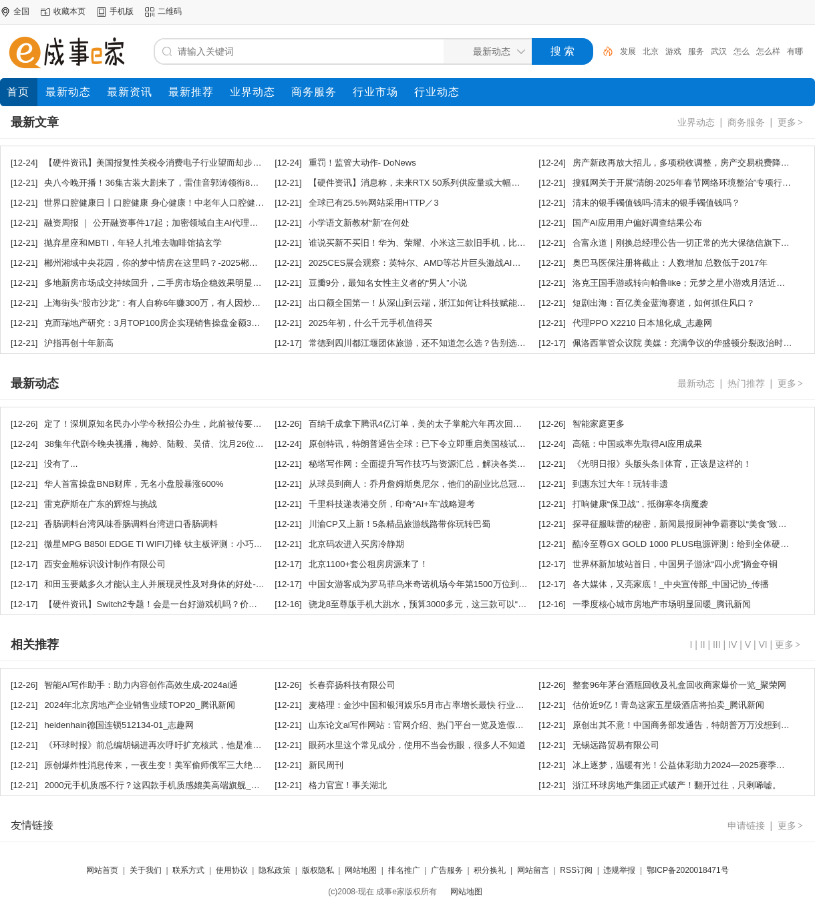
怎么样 (768, 51)
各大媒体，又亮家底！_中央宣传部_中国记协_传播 (671, 584)
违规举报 (619, 870)
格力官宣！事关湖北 (348, 785)
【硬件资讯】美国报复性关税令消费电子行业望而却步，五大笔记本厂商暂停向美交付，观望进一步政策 (244, 163)
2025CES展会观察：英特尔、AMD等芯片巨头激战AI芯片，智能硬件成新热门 (458, 263)
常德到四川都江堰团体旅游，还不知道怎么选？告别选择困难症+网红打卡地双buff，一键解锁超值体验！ (509, 343)
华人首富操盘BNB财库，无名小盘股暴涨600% (133, 484)
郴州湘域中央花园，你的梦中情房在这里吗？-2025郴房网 (155, 263)
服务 (696, 51)
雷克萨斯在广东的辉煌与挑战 (100, 504)
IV (732, 644)
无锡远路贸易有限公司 (616, 745)
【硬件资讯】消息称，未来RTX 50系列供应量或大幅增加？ (423, 183)
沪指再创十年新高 (79, 343)
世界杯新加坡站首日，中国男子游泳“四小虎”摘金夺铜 (675, 564)
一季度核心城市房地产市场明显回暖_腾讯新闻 (662, 604)
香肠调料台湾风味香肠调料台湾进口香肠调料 (131, 524)
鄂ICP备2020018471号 (688, 870)
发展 (628, 51)
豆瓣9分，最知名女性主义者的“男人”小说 (388, 283)
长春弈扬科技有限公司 (352, 685)
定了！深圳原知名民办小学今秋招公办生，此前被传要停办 (157, 424)
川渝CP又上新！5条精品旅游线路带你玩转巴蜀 (399, 524)
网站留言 (533, 870)
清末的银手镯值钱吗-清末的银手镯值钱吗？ (656, 203)
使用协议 (232, 870)
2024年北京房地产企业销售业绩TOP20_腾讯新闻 (139, 705)
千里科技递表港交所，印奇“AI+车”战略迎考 (392, 504)
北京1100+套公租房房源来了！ (369, 564)
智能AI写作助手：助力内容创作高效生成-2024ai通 (141, 685)
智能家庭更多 (599, 424)
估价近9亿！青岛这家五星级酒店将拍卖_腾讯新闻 (668, 705)
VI (762, 644)
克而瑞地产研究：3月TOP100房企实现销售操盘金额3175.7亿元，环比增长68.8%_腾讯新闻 (220, 323)
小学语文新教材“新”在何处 (359, 223)
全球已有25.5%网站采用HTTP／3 (374, 203)
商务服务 (746, 122)
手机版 (122, 11)
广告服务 (447, 870)
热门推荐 (746, 383)
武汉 (719, 51)
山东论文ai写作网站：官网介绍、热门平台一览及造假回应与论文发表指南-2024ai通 (470, 725)
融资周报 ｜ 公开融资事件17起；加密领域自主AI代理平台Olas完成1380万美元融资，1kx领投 (224, 223)
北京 (651, 51)
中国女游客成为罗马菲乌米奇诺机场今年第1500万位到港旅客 (427, 584)
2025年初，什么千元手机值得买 (370, 323)
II (702, 644)
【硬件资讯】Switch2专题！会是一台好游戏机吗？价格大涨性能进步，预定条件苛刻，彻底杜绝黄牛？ (242, 604)
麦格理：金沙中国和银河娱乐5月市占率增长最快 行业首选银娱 (429, 705)
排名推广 (404, 870)
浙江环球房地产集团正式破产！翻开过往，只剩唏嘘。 (677, 785)
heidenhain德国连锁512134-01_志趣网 (119, 725)
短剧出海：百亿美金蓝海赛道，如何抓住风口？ (664, 303)
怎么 (742, 51)
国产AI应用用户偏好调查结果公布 (637, 223)
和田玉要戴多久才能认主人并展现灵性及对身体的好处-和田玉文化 (171, 584)
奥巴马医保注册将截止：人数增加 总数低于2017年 (670, 263)
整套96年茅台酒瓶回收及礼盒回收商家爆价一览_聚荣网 (680, 685)
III (717, 644)
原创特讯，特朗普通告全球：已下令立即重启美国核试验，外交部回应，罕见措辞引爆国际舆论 (491, 444)
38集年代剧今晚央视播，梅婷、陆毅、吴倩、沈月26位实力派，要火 (175, 444)
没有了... (60, 464)
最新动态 (696, 383)
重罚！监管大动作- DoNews (362, 163)
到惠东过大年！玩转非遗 (620, 484)
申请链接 (746, 825)
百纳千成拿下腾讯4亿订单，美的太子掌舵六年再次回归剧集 (424, 424)
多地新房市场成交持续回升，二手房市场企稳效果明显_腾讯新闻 (168, 283)
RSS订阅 (576, 870)
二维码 (170, 11)
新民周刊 (326, 765)
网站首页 (102, 870)
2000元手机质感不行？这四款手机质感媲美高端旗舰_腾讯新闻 (164, 785)
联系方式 (188, 870)
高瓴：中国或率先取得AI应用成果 (637, 444)
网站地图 (361, 870)
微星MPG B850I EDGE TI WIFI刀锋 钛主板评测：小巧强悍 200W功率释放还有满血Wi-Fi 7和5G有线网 (241, 544)
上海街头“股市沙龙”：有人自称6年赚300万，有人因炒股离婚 (161, 303)
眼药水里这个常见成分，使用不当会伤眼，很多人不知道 (417, 745)
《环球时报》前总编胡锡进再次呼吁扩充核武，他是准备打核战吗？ (174, 745)
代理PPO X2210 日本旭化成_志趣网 (643, 323)
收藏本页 (69, 11)
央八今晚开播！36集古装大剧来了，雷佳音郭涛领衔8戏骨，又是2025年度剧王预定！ (208, 183)
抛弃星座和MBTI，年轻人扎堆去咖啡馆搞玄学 (132, 243)
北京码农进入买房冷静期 (356, 544)
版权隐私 (318, 870)
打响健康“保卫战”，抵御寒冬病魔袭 (641, 504)
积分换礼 (490, 870)
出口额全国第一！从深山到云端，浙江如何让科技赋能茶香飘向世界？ (443, 303)
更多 (791, 122)
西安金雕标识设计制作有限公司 (105, 564)
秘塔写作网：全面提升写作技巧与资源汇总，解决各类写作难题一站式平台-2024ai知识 (475, 464)
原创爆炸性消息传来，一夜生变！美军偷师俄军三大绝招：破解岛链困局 (183, 765)
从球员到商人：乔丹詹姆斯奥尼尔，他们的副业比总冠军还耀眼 (430, 484)
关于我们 (146, 870)
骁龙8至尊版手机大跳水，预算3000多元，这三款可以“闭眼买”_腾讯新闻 (448, 604)
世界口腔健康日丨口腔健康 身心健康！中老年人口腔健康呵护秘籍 (171, 203)
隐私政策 (275, 870)
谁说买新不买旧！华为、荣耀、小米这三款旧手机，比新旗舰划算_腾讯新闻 (454, 243)
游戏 (673, 51)
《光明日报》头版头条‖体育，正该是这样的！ (662, 464)
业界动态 (696, 122)
